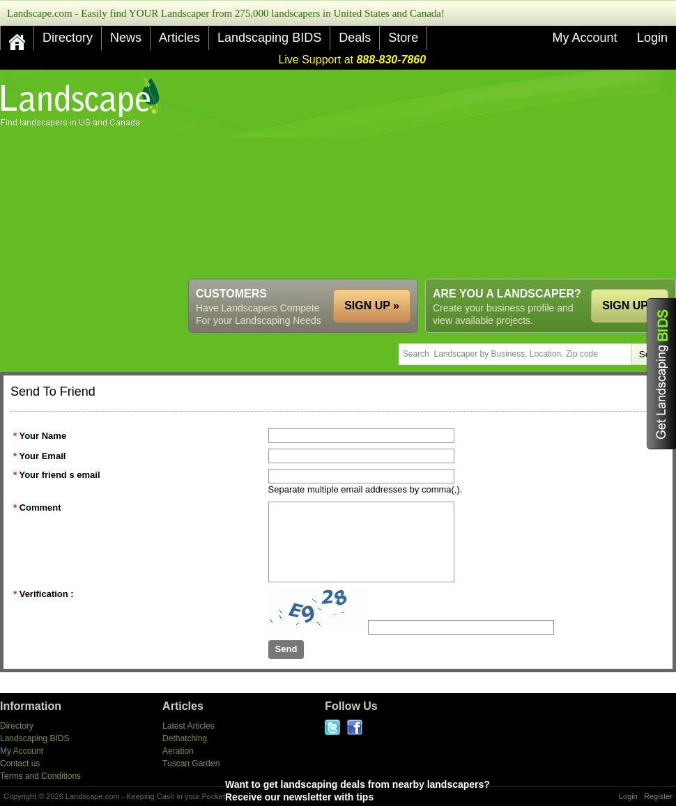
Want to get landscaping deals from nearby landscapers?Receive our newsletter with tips (389, 790)
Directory (68, 38)
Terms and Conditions (40, 776)
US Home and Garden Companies (82, 102)
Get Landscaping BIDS (661, 373)
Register (658, 796)
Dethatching (184, 738)
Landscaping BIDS (269, 38)
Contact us (20, 763)
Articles (179, 38)
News (125, 38)
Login (652, 38)
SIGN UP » (629, 305)
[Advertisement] (332, 174)
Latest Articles (188, 726)
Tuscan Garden (191, 763)
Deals (355, 38)
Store (403, 38)
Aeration (178, 751)
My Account (584, 38)
